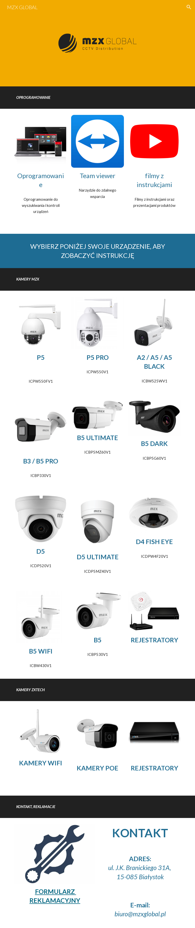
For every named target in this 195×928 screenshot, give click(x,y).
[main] (97, 97)
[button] (189, 7)
